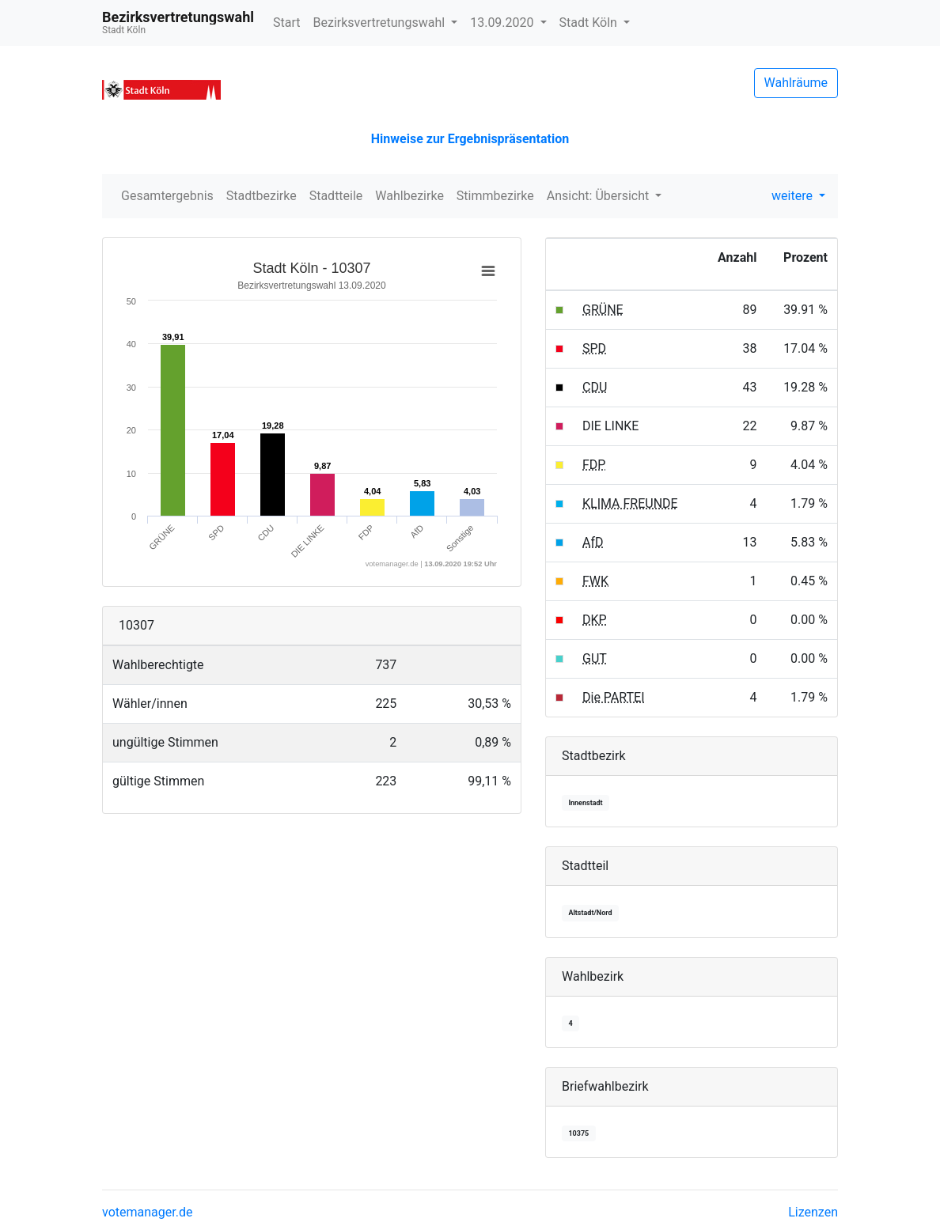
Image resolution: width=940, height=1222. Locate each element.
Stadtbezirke (261, 195)
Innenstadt (585, 803)
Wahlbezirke (409, 195)
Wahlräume (796, 82)
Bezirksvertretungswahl (381, 22)
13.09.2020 (503, 22)
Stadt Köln (589, 22)
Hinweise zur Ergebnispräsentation (470, 138)
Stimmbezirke (495, 195)
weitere (793, 195)
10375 (578, 1133)
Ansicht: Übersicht (600, 195)
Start (286, 22)
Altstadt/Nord (590, 913)
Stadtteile (336, 195)
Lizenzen (813, 1212)
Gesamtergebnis (167, 195)
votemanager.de (147, 1212)
